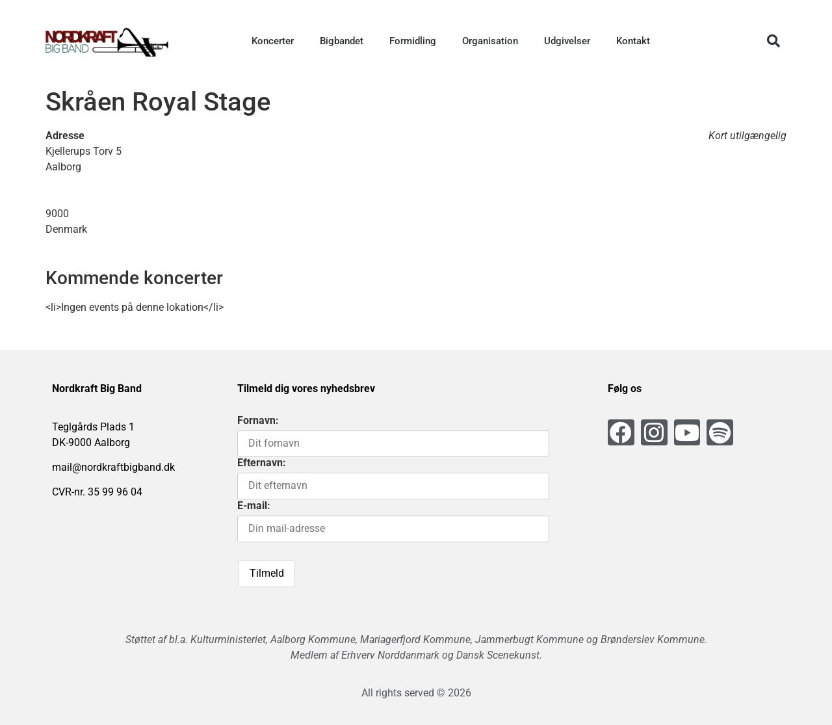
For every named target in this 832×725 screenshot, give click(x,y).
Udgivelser (567, 41)
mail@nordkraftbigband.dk (113, 467)
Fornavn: (258, 420)
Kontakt (633, 41)
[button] (773, 41)
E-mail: (253, 505)
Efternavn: (261, 462)
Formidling (412, 41)
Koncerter (273, 41)
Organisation (490, 41)
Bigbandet (341, 41)
